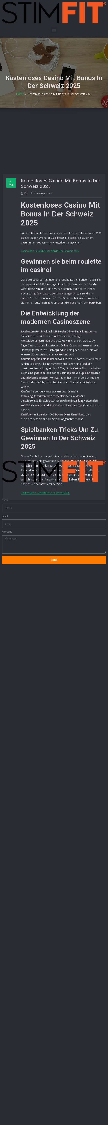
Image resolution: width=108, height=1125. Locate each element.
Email (5, 495)
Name (5, 479)
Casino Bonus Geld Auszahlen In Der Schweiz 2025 (50, 348)
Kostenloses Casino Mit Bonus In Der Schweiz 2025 (59, 102)
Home (23, 102)
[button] (54, 30)
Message (7, 511)
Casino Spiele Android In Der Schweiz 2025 (45, 571)
